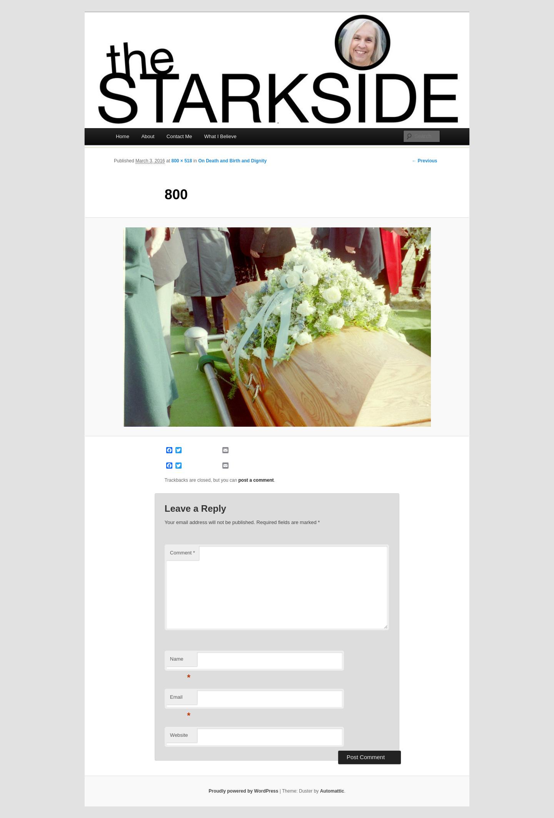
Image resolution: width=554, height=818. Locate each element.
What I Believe (220, 136)
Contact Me (179, 136)
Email (180, 699)
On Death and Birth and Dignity (232, 161)
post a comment (256, 480)
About (147, 136)
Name (180, 661)
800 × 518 (181, 161)
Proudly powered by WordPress (243, 791)
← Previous (424, 161)
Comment (182, 553)
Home (122, 136)
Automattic (332, 791)
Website (179, 735)
